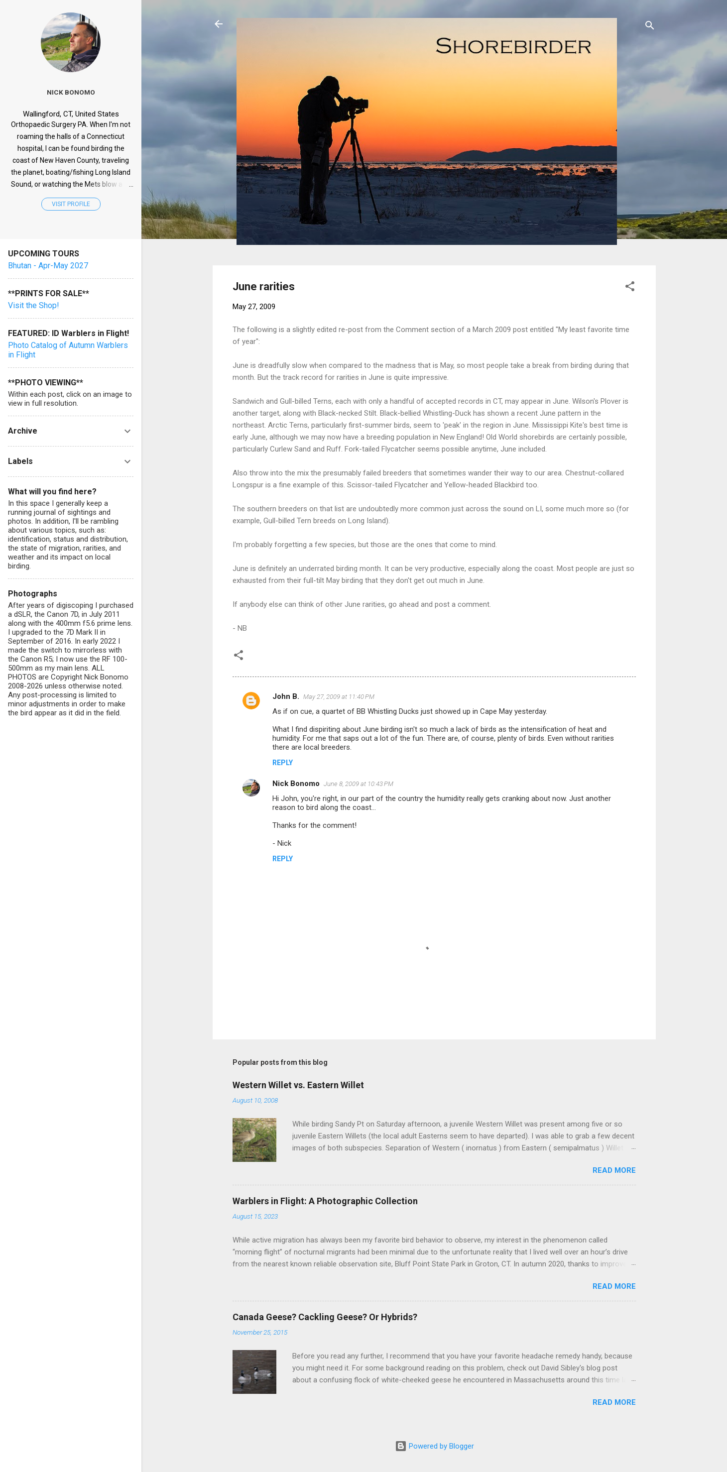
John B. (285, 696)
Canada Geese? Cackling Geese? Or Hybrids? (325, 1317)
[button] (630, 288)
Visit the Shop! (33, 305)
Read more (614, 1170)
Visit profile (71, 204)
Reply (282, 763)
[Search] (650, 27)
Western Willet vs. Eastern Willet (298, 1085)
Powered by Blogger (434, 1446)
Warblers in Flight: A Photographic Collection (325, 1201)
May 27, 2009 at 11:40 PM (338, 696)
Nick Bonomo (296, 783)
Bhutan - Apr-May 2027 (48, 265)
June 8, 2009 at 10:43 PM (358, 784)
